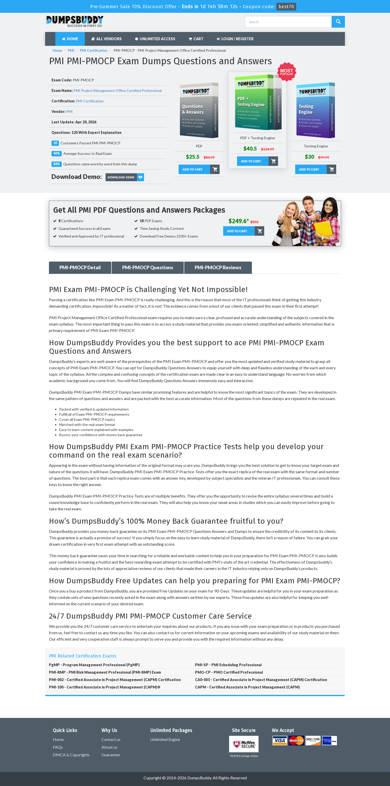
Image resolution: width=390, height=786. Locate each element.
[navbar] (51, 36)
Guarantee (110, 754)
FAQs (58, 747)
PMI (71, 50)
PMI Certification (93, 50)
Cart (196, 39)
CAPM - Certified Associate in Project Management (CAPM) (247, 687)
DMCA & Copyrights (71, 754)
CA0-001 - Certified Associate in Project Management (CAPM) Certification (261, 679)
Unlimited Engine (165, 739)
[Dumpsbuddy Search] (338, 22)
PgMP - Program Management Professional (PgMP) (94, 665)
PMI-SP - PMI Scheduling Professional (228, 665)
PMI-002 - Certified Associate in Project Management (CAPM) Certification (115, 679)
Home (70, 39)
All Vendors (106, 39)
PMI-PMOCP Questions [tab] (147, 267)
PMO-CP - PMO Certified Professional (229, 672)
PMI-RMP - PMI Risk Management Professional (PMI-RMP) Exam (105, 672)
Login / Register (235, 39)
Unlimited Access (155, 39)
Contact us (110, 739)
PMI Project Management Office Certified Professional (118, 90)
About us (109, 747)
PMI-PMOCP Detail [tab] (80, 267)
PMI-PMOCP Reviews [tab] (218, 267)
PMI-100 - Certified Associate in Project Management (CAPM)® (104, 687)
